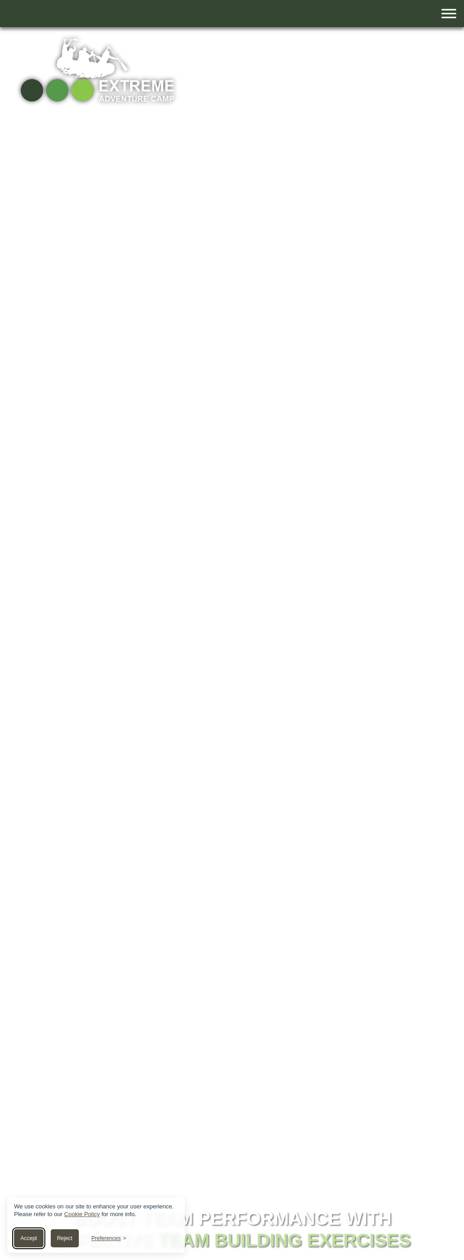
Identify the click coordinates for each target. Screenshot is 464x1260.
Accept (28, 1238)
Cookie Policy (82, 1214)
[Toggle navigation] (232, 14)
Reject (64, 1238)
